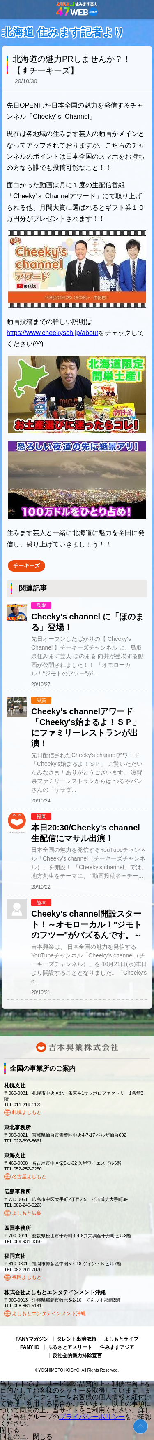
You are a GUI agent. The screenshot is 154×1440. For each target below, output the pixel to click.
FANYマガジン (32, 1339)
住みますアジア (117, 1347)
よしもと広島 (26, 1213)
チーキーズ (26, 566)
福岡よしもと (26, 1277)
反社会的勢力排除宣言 (77, 1355)
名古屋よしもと (29, 1177)
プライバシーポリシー (92, 1416)
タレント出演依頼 (76, 1339)
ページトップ (140, 1426)
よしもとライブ (121, 1339)
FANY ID (29, 1347)
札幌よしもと (26, 1112)
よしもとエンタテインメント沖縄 (49, 1313)
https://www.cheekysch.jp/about (52, 332)
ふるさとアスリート (70, 1347)
